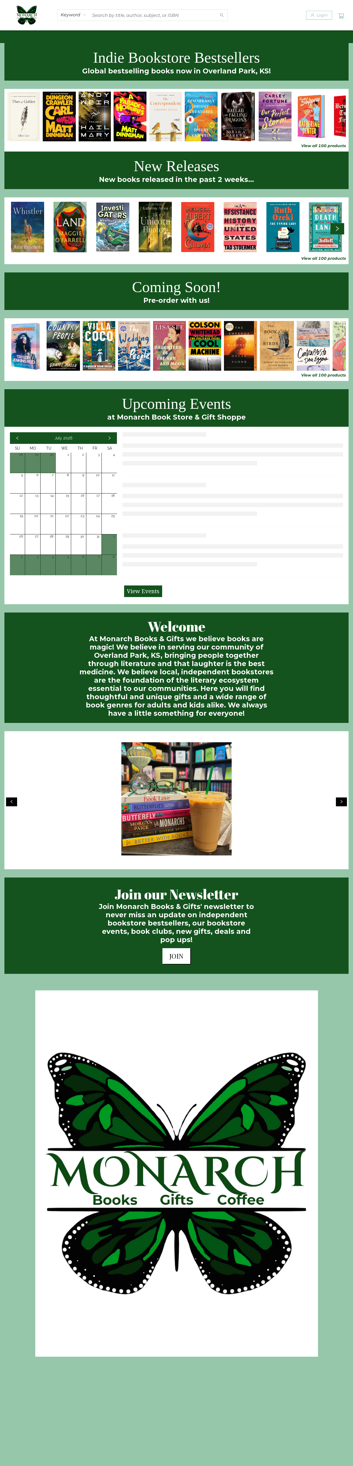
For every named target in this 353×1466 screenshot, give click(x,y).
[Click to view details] (23, 116)
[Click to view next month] (109, 438)
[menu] (176, 36)
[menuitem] (16, 36)
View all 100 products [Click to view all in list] (323, 145)
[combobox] (73, 15)
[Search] (221, 15)
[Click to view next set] (337, 228)
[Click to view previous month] (17, 438)
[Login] (319, 15)
